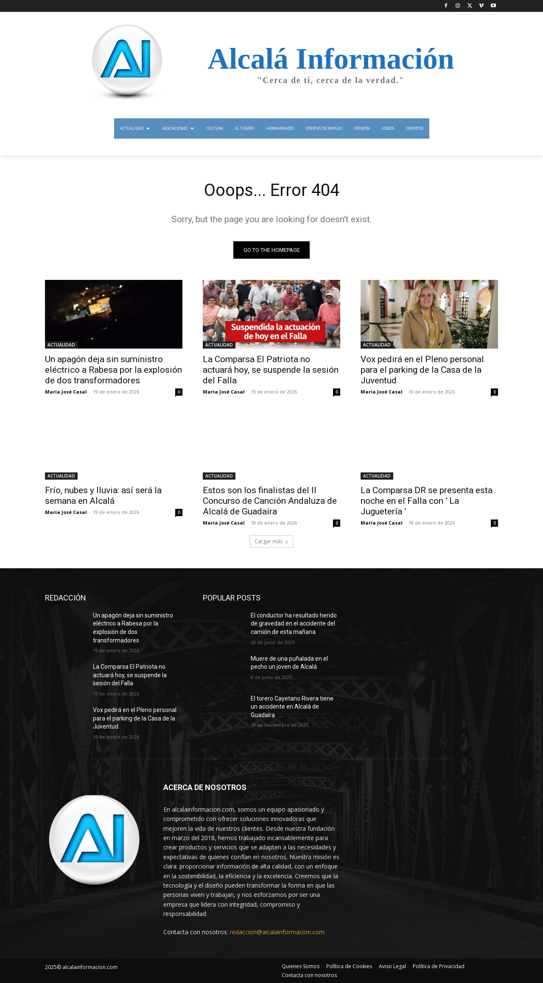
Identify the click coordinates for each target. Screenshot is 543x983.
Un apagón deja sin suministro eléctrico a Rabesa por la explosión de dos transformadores (113, 369)
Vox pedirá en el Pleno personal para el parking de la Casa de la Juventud (422, 369)
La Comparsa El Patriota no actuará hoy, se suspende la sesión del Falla (271, 369)
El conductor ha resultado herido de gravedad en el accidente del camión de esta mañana (294, 623)
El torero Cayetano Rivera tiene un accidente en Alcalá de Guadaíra (292, 706)
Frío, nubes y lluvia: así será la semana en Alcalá (103, 495)
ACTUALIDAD (61, 345)
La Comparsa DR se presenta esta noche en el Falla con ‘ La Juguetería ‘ (427, 501)
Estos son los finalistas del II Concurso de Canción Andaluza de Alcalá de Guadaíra (270, 501)
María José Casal (66, 391)
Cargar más (271, 541)
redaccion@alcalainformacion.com (277, 932)
